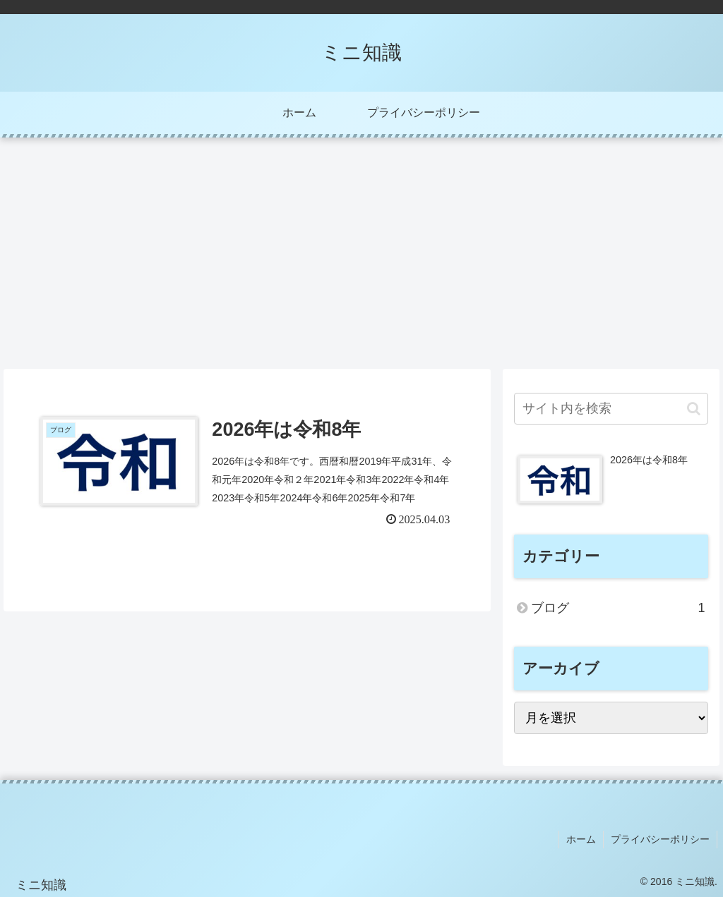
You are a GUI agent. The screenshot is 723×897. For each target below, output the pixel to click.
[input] (610, 409)
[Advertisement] (361, 253)
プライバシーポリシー (660, 839)
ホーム (581, 839)
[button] (693, 409)
